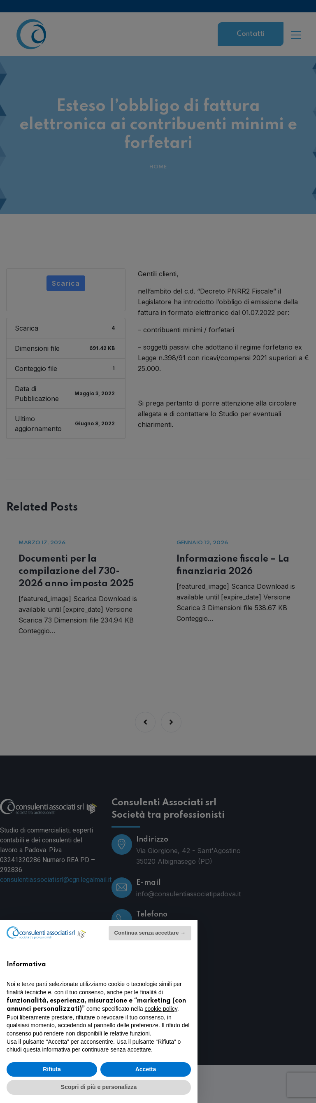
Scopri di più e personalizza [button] (99, 1087)
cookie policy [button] (161, 1008)
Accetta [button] (145, 1069)
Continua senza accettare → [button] (150, 933)
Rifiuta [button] (52, 1069)
